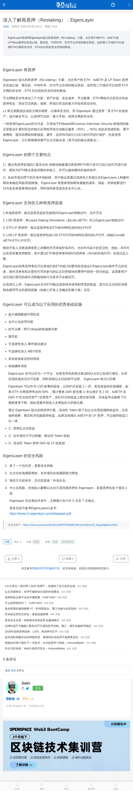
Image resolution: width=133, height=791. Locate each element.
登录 (13, 670)
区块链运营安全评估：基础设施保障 (26, 614)
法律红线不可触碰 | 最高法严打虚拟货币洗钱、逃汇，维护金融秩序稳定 (48, 625)
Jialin (6, 26)
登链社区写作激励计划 (45, 568)
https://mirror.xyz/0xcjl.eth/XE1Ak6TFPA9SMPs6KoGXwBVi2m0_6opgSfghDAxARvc (70, 524)
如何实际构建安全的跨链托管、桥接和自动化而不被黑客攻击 (41, 637)
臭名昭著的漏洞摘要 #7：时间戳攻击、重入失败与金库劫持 (40, 608)
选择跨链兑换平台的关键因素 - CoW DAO (30, 597)
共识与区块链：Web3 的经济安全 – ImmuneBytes (35, 648)
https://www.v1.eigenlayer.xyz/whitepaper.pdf (40, 513)
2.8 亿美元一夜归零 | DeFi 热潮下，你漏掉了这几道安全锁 (40, 586)
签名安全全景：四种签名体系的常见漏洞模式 (32, 620)
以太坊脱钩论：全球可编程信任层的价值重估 (32, 591)
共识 (36, 541)
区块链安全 (68, 541)
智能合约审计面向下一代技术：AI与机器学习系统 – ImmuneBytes (44, 642)
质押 (55, 541)
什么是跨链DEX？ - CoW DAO (23, 602)
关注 (38, 688)
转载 (7, 541)
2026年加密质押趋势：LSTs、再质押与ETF (31, 631)
